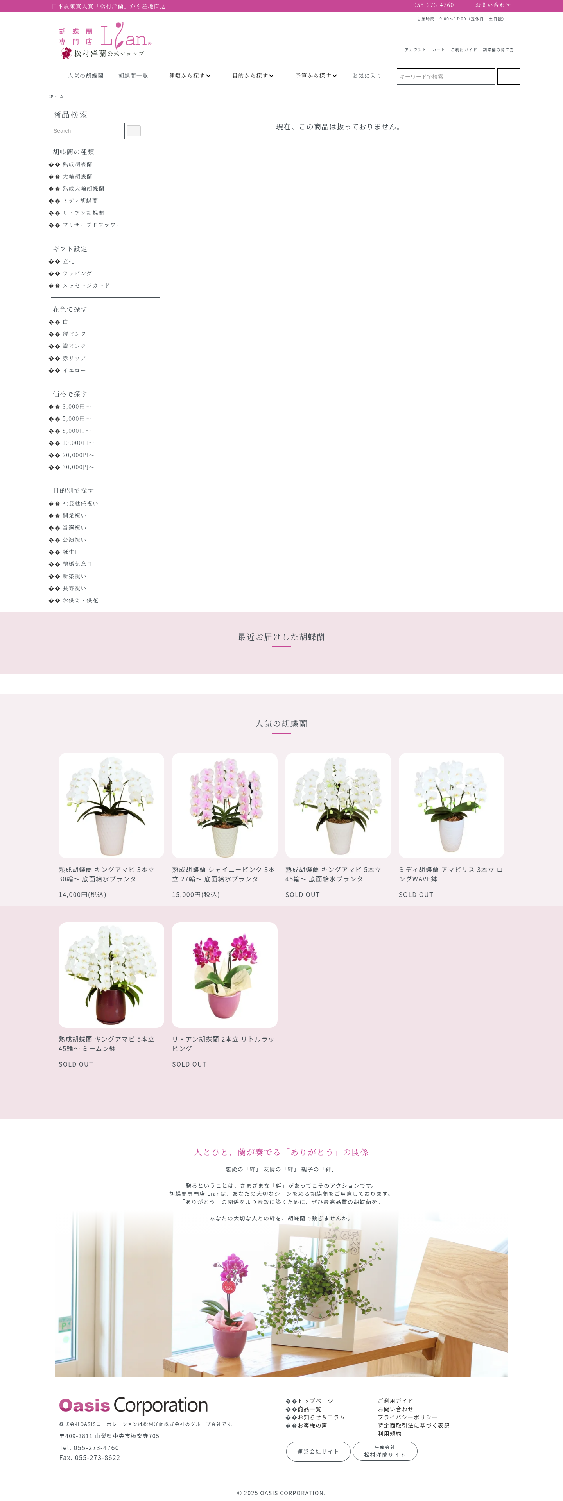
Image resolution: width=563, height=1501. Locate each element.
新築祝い (75, 576)
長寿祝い (75, 588)
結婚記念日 (78, 564)
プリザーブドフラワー (92, 225)
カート (438, 46)
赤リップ (74, 358)
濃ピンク (74, 346)
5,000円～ (77, 418)
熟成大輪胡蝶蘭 (84, 188)
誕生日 (72, 552)
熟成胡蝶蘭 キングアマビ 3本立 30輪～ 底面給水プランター (107, 874)
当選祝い (75, 527)
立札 (69, 261)
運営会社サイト (319, 1451)
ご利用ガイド (464, 46)
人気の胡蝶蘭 (86, 75)
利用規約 (390, 1433)
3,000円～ (77, 406)
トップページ (315, 1401)
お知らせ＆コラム (322, 1417)
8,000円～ (77, 430)
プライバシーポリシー (408, 1417)
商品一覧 (310, 1409)
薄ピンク (74, 334)
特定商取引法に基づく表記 (414, 1425)
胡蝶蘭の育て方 (498, 46)
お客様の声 (313, 1425)
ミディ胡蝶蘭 (80, 200)
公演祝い (75, 539)
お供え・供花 (81, 600)
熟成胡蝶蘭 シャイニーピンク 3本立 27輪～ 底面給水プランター (223, 874)
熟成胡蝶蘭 (78, 164)
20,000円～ (79, 455)
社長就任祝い (81, 503)
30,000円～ (79, 467)
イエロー (74, 370)
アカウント (416, 46)
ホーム (57, 96)
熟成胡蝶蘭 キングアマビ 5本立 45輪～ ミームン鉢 (107, 1043)
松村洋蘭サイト (385, 1451)
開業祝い (75, 515)
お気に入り (367, 75)
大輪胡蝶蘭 (78, 176)
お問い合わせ (396, 1409)
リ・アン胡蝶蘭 (83, 212)
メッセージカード (86, 285)
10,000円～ (79, 443)
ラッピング (77, 273)
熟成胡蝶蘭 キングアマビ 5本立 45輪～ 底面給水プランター (333, 874)
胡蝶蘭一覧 (133, 75)
